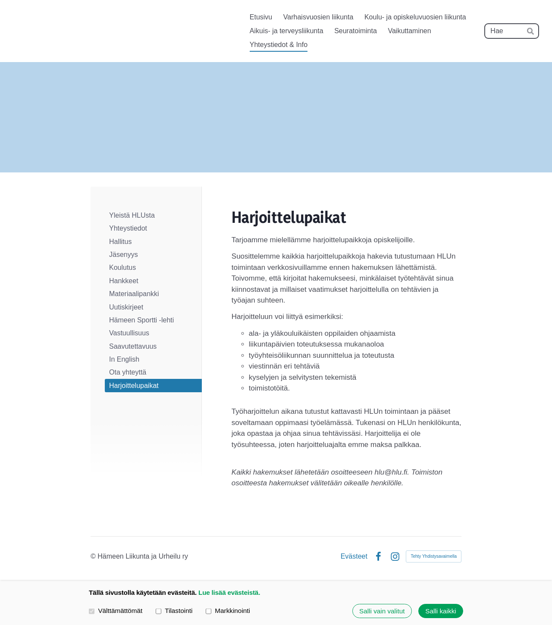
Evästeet (354, 556)
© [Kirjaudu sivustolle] (94, 556)
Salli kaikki (440, 611)
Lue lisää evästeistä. (229, 592)
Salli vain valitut (382, 611)
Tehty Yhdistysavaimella (434, 556)
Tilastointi (174, 610)
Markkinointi (228, 610)
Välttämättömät (115, 610)
